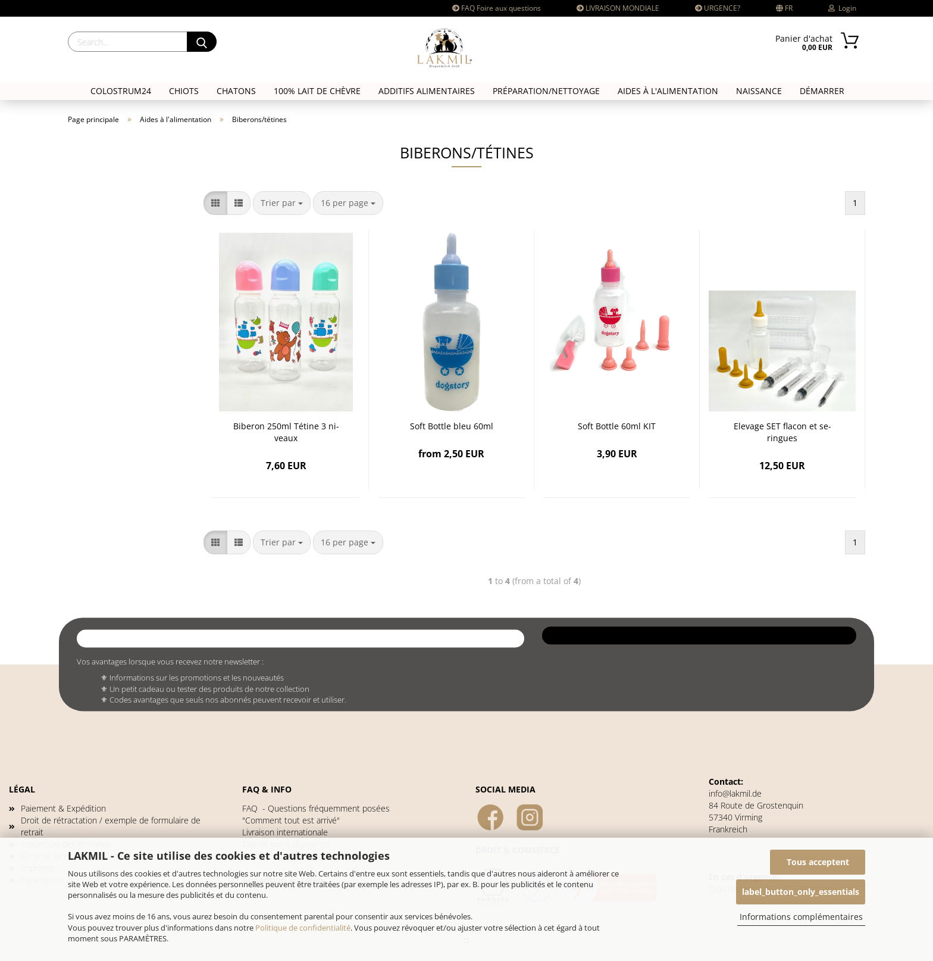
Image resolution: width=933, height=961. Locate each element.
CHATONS (236, 90)
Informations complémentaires (801, 916)
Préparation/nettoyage (546, 90)
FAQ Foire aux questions (496, 8)
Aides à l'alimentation (668, 90)
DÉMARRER (822, 90)
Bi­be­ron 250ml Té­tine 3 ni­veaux (286, 432)
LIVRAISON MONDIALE (618, 8)
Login (842, 8)
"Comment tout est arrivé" (291, 820)
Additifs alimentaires (426, 90)
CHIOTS (184, 90)
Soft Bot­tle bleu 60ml (451, 426)
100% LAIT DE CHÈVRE (317, 90)
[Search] (202, 42)
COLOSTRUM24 (120, 90)
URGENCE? (717, 8)
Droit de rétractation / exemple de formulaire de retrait (111, 826)
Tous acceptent (818, 862)
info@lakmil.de (735, 793)
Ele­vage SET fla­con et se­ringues (782, 432)
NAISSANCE (759, 90)
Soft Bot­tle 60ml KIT (617, 426)
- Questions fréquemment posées (316, 808)
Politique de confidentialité (302, 927)
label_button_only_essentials (800, 891)
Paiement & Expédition (63, 808)
